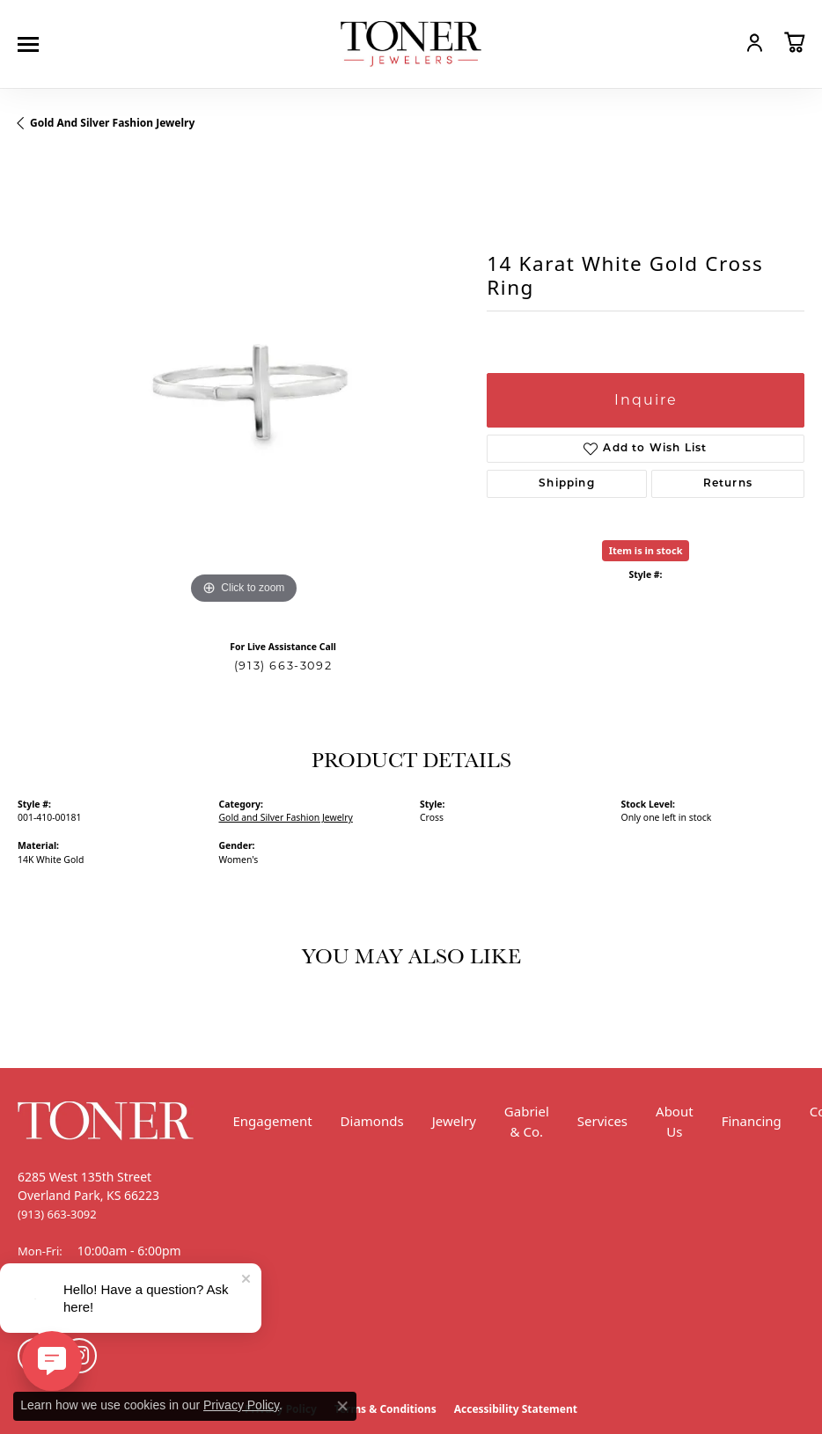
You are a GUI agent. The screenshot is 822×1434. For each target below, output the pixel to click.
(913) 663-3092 (283, 665)
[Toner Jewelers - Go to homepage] (411, 44)
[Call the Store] (57, 1214)
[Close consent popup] (342, 1406)
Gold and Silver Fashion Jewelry (112, 122)
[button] (716, 42)
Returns (727, 484)
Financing (752, 1121)
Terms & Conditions (385, 1408)
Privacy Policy (241, 1405)
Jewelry (454, 1121)
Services (602, 1121)
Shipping (567, 484)
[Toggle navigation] (32, 44)
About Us (675, 1121)
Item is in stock (646, 550)
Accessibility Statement (515, 1408)
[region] (243, 383)
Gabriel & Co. (526, 1121)
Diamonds (372, 1121)
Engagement (272, 1121)
